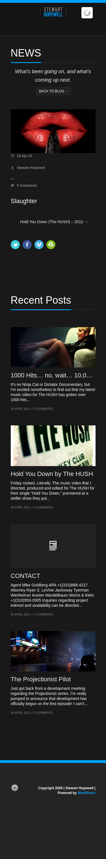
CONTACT (25, 575)
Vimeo (39, 244)
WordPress (86, 793)
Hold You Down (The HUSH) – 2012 (54, 221)
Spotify (50, 244)
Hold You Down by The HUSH (52, 473)
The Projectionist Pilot (41, 679)
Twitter (15, 244)
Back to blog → (53, 91)
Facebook (27, 244)
